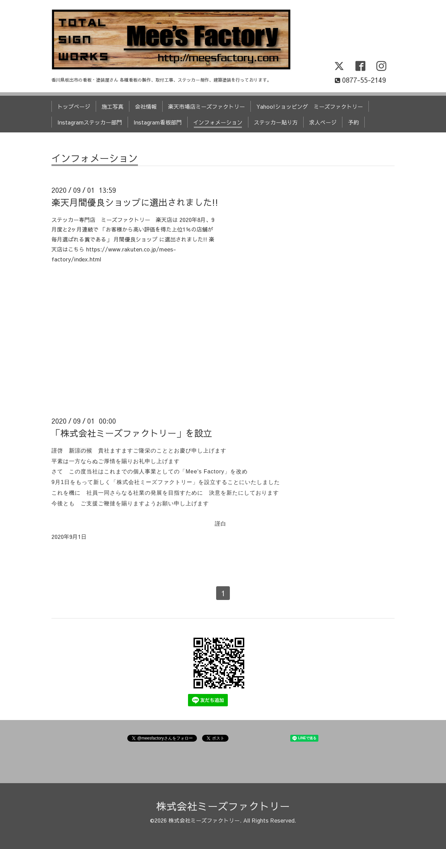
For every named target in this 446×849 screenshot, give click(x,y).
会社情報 (146, 106)
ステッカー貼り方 (276, 122)
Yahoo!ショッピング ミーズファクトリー (309, 106)
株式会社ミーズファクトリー (223, 806)
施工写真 (113, 106)
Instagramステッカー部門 (89, 122)
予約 (353, 122)
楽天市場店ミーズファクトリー (206, 106)
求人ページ (323, 122)
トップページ (73, 106)
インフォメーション (218, 122)
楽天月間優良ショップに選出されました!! (134, 202)
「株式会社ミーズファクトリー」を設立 (131, 433)
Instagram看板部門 (157, 122)
